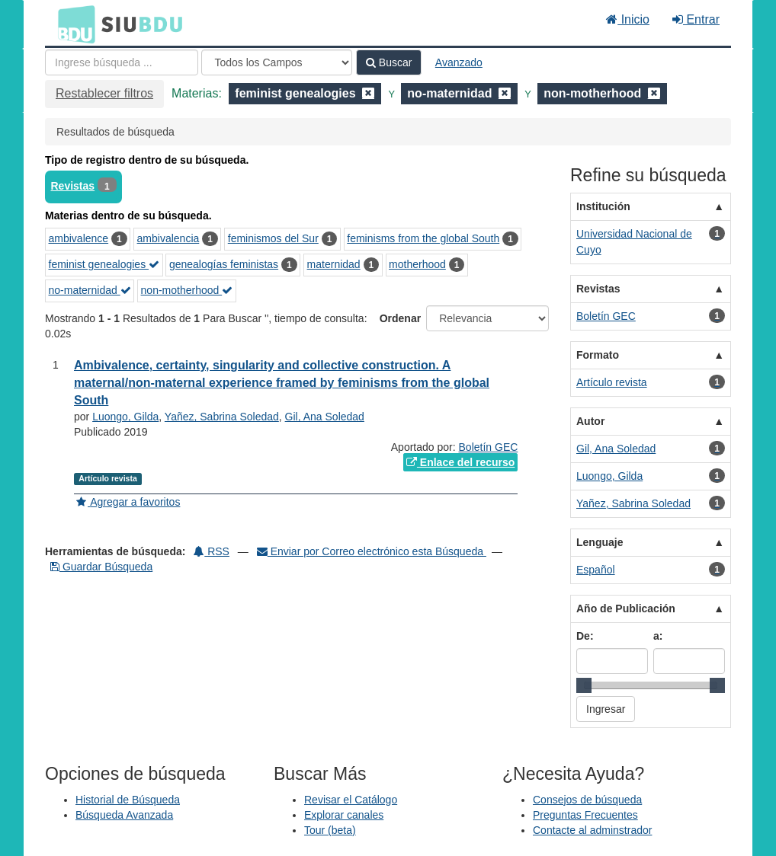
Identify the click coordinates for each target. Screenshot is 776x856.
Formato (597, 355)
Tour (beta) (330, 830)
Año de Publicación (625, 608)
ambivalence (79, 238)
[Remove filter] (368, 93)
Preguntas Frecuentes (585, 815)
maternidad (334, 264)
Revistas (73, 186)
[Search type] (276, 62)
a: (657, 636)
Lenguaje (599, 542)
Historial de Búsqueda (127, 800)
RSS (211, 551)
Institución (603, 206)
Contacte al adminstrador (592, 830)
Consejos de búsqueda (587, 800)
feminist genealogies (104, 264)
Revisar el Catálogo (350, 800)
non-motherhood (187, 290)
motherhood (417, 264)
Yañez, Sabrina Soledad (222, 416)
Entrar (696, 19)
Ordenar (400, 318)
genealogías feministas (223, 264)
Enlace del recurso (460, 462)
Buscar (389, 62)
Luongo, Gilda (125, 416)
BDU (72, 23)
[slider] (584, 685)
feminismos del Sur (273, 238)
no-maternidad (90, 290)
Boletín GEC (488, 447)
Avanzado (459, 62)
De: (585, 636)
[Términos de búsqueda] (121, 62)
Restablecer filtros (104, 93)
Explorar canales (343, 815)
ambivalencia (168, 238)
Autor (590, 421)
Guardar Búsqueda (101, 567)
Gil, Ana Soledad (324, 416)
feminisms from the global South (423, 238)
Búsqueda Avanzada (124, 815)
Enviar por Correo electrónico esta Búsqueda (371, 551)
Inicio (627, 19)
